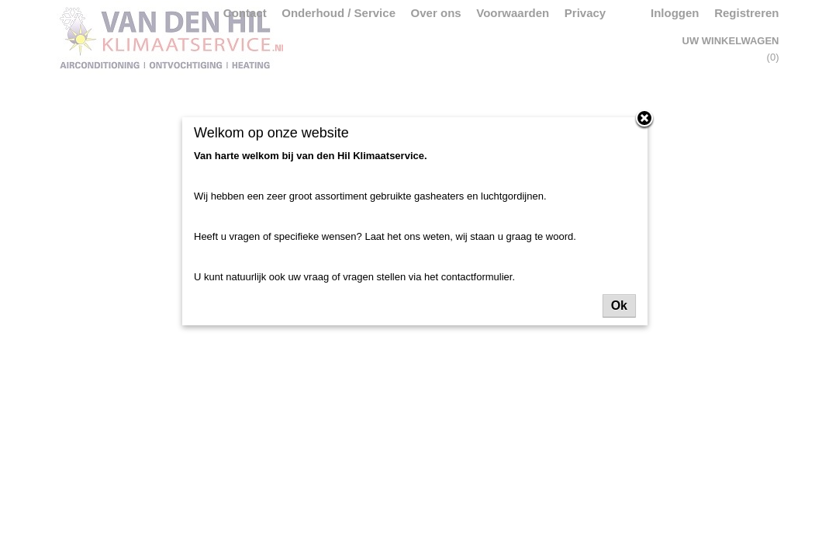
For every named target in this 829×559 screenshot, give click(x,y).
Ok (619, 305)
